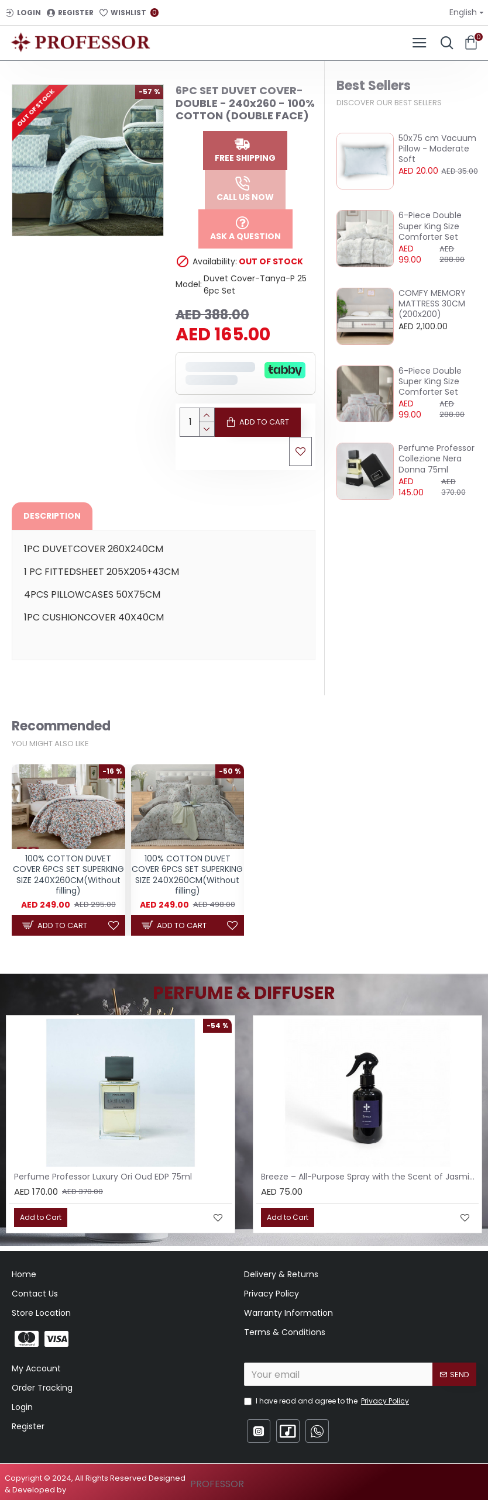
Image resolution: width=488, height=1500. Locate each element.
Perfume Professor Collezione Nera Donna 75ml (436, 459)
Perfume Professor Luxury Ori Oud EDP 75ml (103, 1176)
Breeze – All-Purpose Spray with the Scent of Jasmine (370, 1176)
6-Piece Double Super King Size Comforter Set (430, 226)
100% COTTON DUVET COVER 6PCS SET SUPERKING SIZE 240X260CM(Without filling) (68, 874)
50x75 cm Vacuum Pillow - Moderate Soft (437, 149)
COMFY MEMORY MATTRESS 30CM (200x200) (432, 304)
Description (52, 516)
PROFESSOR (217, 1484)
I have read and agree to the (327, 1401)
